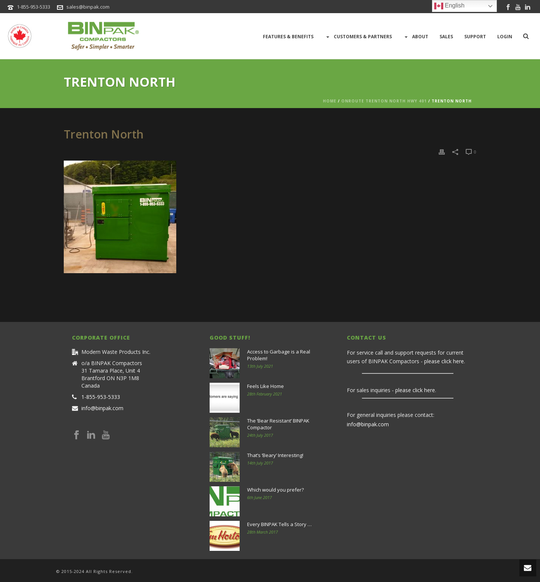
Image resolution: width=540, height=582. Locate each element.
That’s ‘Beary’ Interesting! (275, 455)
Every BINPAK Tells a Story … (279, 524)
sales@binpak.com (88, 6)
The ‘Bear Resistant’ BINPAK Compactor (278, 424)
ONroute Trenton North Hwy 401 (384, 101)
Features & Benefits (288, 36)
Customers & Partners (358, 36)
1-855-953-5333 (33, 6)
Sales (446, 36)
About (415, 36)
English (449, 6)
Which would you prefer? (275, 489)
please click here (444, 361)
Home (329, 101)
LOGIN (504, 36)
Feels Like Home (265, 386)
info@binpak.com (102, 408)
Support (475, 36)
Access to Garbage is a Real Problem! (278, 355)
